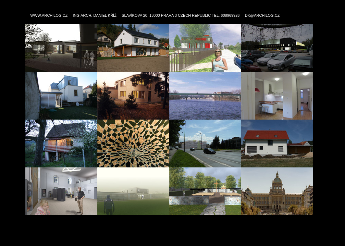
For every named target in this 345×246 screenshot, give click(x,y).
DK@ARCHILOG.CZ (262, 15)
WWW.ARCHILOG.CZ (49, 15)
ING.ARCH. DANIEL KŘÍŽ (94, 15)
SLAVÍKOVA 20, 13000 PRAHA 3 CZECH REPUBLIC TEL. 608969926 (180, 15)
